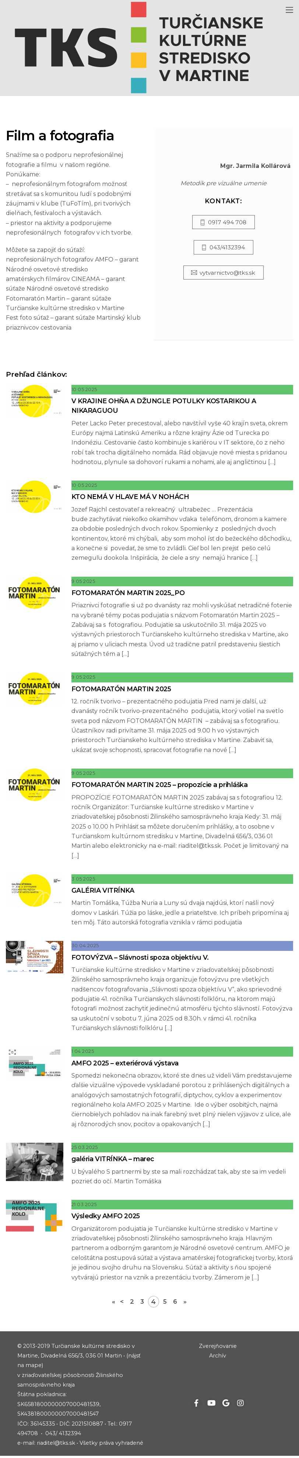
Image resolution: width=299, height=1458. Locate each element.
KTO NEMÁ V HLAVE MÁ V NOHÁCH (132, 497)
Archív (217, 1357)
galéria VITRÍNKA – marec (115, 1160)
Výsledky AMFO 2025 (108, 1217)
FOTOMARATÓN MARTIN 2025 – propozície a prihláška (165, 785)
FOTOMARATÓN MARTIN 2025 (124, 689)
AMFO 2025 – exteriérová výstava (128, 1064)
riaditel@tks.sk (56, 1445)
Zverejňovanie (218, 1348)
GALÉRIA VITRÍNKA (104, 891)
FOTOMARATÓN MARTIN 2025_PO (132, 593)
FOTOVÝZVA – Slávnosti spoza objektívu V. (143, 958)
